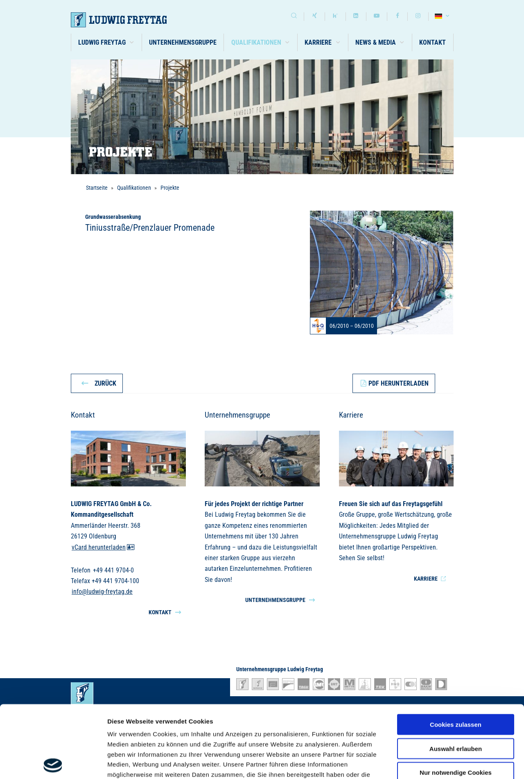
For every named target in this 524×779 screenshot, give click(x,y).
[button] (106, 42)
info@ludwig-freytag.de (102, 592)
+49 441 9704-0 (113, 570)
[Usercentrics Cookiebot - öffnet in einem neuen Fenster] (53, 763)
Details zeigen (435, 762)
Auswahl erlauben (455, 676)
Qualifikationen (134, 187)
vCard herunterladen (103, 547)
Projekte (169, 187)
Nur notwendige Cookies (456, 700)
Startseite (97, 187)
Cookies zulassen (455, 652)
